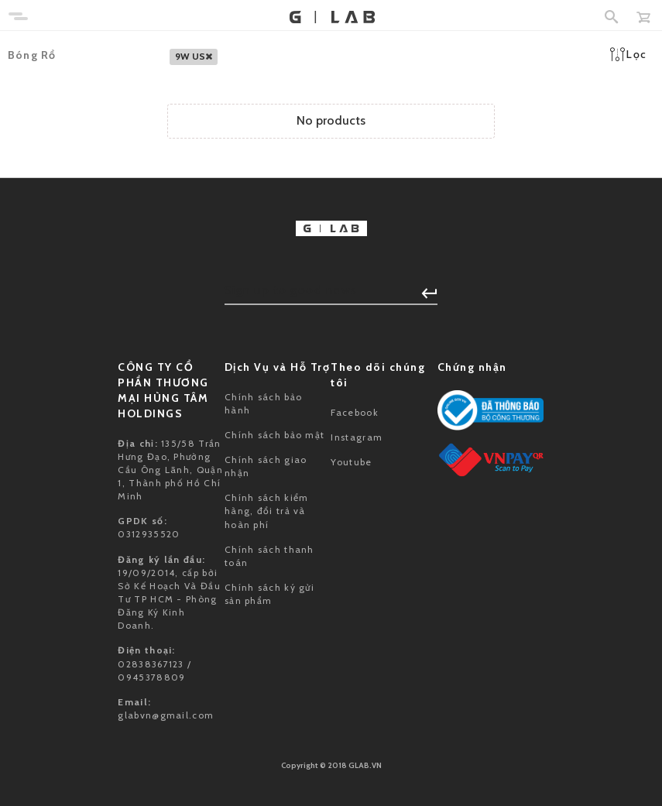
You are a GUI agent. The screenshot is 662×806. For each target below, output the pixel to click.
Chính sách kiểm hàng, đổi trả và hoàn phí (267, 511)
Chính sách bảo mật (274, 435)
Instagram (356, 437)
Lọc (628, 54)
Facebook (354, 412)
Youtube (351, 462)
